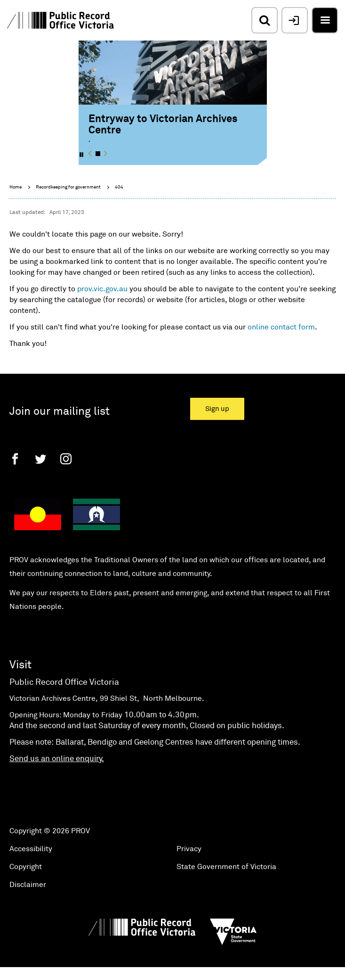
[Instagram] (66, 459)
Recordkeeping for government (68, 187)
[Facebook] (15, 459)
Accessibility (30, 849)
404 (119, 187)
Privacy (189, 849)
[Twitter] (40, 459)
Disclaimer (27, 884)
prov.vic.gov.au (102, 289)
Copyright (25, 866)
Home (15, 187)
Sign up (217, 408)
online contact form (281, 327)
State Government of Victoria (226, 866)
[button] (90, 153)
